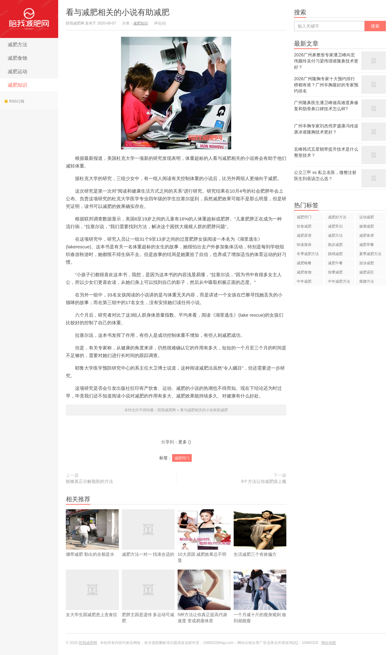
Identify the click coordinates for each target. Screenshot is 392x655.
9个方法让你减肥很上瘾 (263, 481)
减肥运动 (17, 71)
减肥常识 (335, 226)
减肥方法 (17, 44)
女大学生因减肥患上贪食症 (92, 602)
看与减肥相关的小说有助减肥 (117, 12)
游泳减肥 (366, 263)
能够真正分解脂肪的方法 (89, 481)
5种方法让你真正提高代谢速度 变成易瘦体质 (204, 605)
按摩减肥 (335, 272)
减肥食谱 (366, 235)
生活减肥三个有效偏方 (260, 542)
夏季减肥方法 (370, 254)
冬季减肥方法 (308, 254)
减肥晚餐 (304, 263)
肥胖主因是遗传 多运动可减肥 (148, 605)
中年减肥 (304, 281)
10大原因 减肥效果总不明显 (204, 545)
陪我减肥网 (29, 19)
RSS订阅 (14, 101)
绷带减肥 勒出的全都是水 (92, 542)
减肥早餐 (366, 245)
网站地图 (328, 643)
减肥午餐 (335, 263)
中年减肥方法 (339, 281)
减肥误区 (366, 272)
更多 (182, 441)
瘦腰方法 (366, 281)
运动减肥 (366, 217)
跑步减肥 (335, 245)
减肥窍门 (182, 458)
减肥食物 (17, 58)
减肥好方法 (337, 217)
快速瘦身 (304, 245)
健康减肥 (366, 226)
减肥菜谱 (304, 235)
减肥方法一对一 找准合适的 (148, 542)
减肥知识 (17, 85)
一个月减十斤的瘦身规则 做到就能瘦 (260, 605)
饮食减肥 (304, 226)
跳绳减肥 (335, 254)
